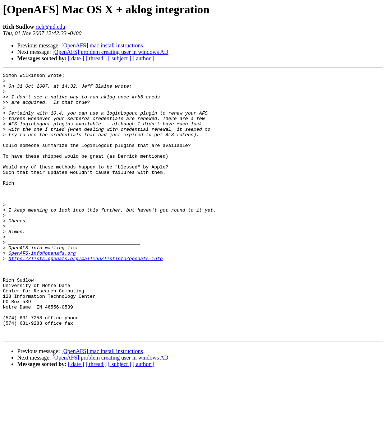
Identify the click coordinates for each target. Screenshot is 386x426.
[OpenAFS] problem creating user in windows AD (110, 52)
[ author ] (143, 58)
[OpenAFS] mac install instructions (102, 45)
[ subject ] (119, 58)
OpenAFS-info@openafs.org (42, 289)
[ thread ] (96, 58)
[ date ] (76, 58)
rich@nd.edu (50, 27)
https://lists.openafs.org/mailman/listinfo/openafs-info (86, 296)
